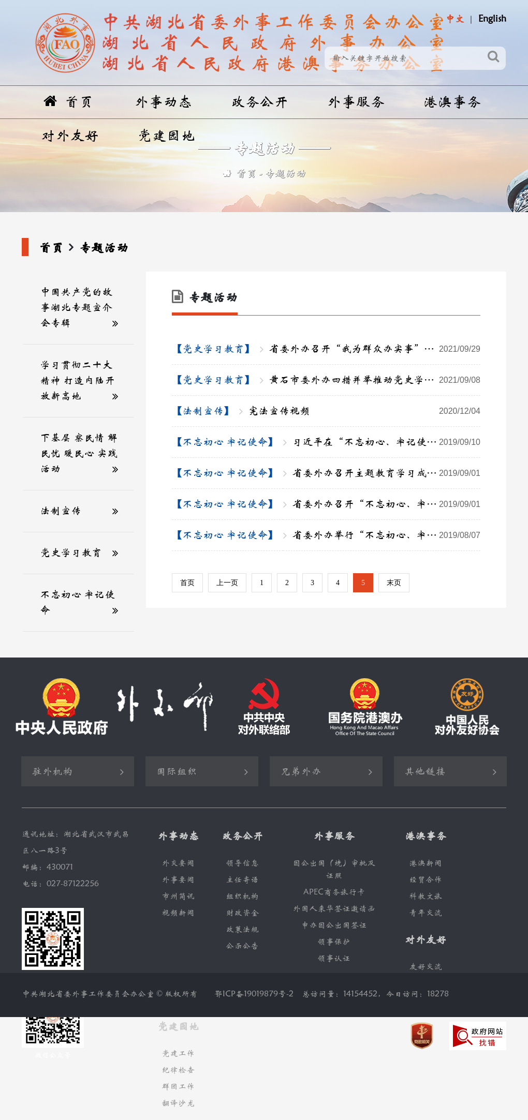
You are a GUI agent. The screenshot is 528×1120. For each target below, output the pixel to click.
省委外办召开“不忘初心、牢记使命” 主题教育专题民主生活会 (386, 504)
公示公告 (242, 946)
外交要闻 (178, 863)
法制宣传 (60, 510)
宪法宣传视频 (364, 411)
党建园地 (166, 135)
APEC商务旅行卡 (334, 892)
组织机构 (242, 896)
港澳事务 (452, 102)
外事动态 (163, 102)
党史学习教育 (71, 552)
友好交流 (425, 966)
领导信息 (242, 863)
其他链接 (425, 771)
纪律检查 (178, 1070)
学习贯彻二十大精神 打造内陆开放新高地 (77, 380)
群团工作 (178, 1086)
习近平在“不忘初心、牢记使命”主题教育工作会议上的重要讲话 (386, 442)
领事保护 (333, 941)
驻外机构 (52, 771)
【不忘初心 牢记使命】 (225, 442)
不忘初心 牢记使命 (77, 602)
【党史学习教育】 (213, 349)
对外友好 (70, 135)
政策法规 (242, 929)
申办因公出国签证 (334, 925)
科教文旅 (425, 896)
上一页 (227, 583)
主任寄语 (242, 879)
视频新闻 (178, 912)
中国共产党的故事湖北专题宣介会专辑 (76, 307)
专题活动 (285, 173)
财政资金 (242, 912)
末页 (394, 583)
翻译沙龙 (178, 1103)
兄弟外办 (300, 771)
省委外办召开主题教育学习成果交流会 (386, 473)
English (492, 19)
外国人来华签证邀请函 (333, 908)
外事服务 (356, 102)
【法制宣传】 (203, 411)
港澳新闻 (425, 863)
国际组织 (176, 771)
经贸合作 (425, 879)
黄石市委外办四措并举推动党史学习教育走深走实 (374, 380)
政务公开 (259, 102)
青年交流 (425, 912)
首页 (68, 102)
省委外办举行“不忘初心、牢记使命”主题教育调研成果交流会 (386, 535)
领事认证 (333, 958)
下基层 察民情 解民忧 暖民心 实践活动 (79, 453)
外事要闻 (178, 879)
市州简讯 (178, 896)
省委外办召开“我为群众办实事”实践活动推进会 (374, 349)
